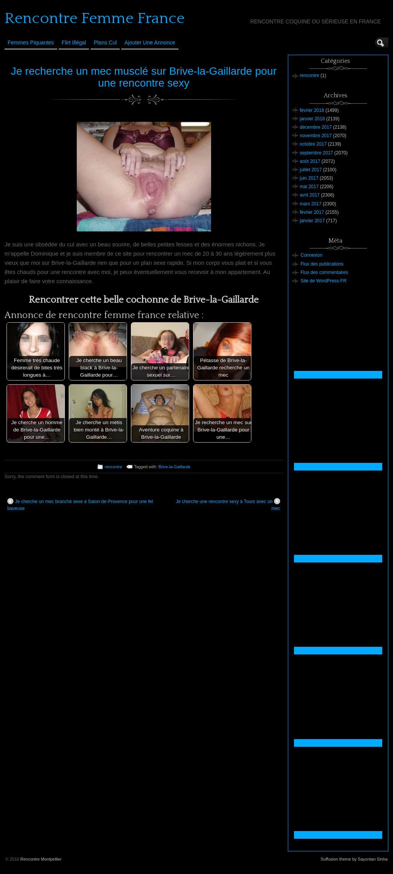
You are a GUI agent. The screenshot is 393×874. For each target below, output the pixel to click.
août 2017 (310, 161)
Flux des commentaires (324, 272)
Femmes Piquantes (31, 42)
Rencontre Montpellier (41, 859)
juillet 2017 (311, 169)
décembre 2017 (316, 127)
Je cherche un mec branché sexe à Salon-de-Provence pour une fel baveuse (80, 504)
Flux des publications (322, 264)
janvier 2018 (312, 118)
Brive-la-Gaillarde (174, 466)
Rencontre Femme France (95, 18)
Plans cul (105, 42)
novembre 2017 (316, 135)
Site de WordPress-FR (324, 281)
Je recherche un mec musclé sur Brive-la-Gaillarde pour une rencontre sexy (144, 77)
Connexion (311, 255)
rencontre (113, 466)
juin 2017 (309, 178)
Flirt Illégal (74, 42)
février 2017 (312, 212)
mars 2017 (311, 204)
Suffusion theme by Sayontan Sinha (354, 859)
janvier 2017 (312, 220)
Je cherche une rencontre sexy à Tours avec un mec (228, 504)
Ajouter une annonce (149, 42)
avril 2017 (310, 195)
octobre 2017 (313, 144)
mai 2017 (309, 186)
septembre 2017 (316, 153)
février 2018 (312, 110)
